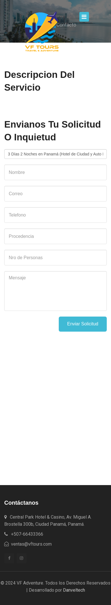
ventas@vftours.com (28, 544)
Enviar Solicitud (82, 323)
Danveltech (74, 590)
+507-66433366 (23, 534)
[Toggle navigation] (84, 17)
